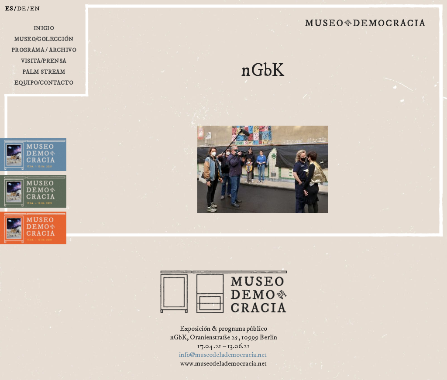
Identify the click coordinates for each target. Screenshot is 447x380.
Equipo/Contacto (43, 82)
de (21, 9)
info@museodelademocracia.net (223, 354)
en (35, 9)
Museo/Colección (43, 39)
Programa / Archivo (43, 50)
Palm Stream (43, 71)
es (9, 9)
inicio (44, 28)
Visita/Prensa (43, 61)
